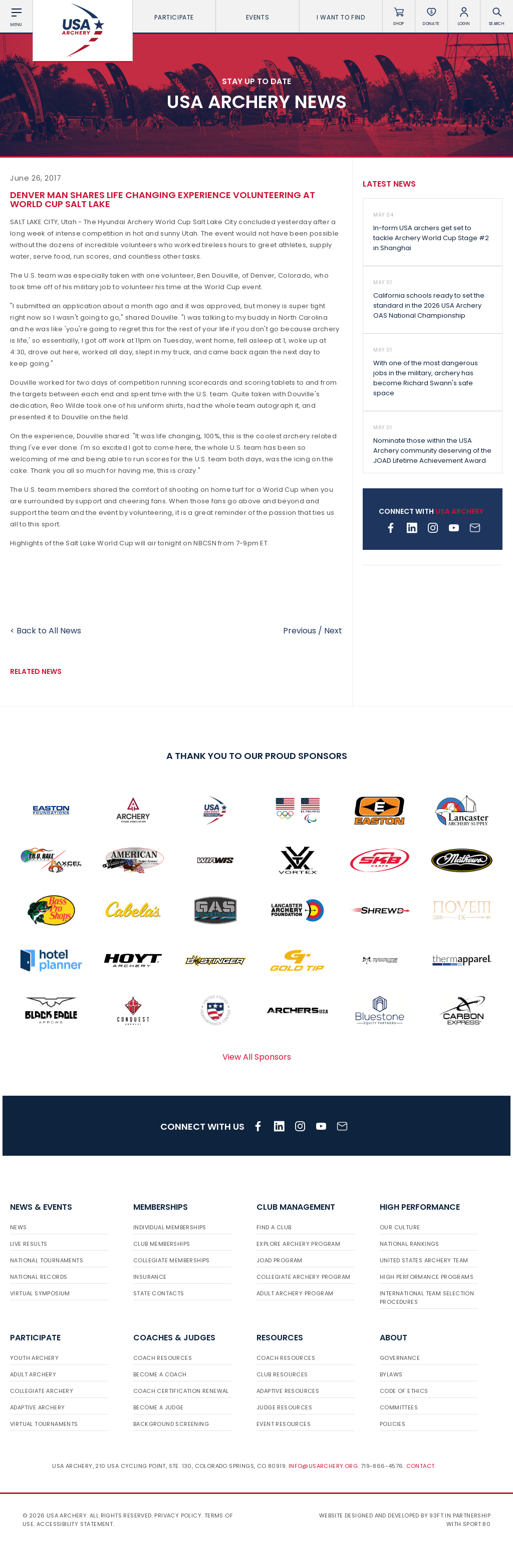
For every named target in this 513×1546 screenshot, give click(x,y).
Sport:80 (476, 1524)
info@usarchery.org (323, 1466)
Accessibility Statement (75, 1524)
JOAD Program (279, 1260)
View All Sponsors (256, 1057)
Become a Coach (160, 1374)
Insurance (150, 1277)
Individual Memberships (169, 1227)
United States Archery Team (424, 1260)
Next (333, 630)
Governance (400, 1358)
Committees (399, 1407)
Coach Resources (162, 1358)
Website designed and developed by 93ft (381, 1515)
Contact (420, 1466)
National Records (38, 1277)
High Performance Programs (426, 1277)
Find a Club (273, 1227)
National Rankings (409, 1244)
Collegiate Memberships (171, 1260)
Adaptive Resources (287, 1391)
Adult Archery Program (294, 1293)
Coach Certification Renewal (181, 1391)
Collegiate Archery (41, 1391)
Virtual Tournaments (44, 1424)
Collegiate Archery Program (303, 1277)
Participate (174, 17)
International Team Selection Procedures (427, 1297)
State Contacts (158, 1293)
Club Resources (282, 1374)
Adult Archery (33, 1374)
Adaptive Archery (37, 1407)
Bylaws (391, 1374)
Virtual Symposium (40, 1293)
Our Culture (400, 1227)
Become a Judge (158, 1407)
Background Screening (171, 1424)
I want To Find (341, 17)
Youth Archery (34, 1358)
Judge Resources (284, 1407)
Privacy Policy (177, 1515)
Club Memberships (161, 1244)
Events (258, 17)
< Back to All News (45, 630)
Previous (299, 630)
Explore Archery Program (298, 1244)
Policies (392, 1424)
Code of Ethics (404, 1391)
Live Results (29, 1244)
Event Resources (283, 1424)
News (18, 1227)
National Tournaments (46, 1260)
